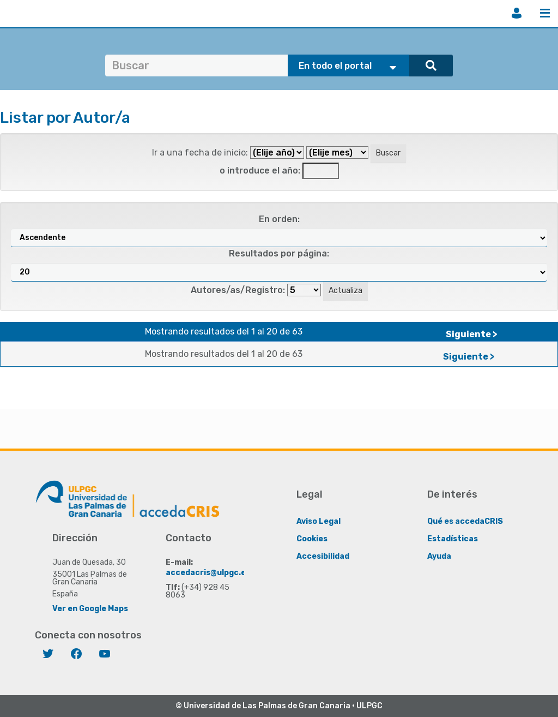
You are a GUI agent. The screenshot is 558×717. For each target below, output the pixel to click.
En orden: (279, 219)
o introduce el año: (260, 170)
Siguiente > (472, 334)
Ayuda (439, 556)
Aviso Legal (318, 521)
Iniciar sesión (516, 13)
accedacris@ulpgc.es (208, 572)
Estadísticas (452, 538)
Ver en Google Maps (90, 608)
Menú (544, 13)
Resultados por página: (279, 253)
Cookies (311, 538)
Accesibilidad (322, 556)
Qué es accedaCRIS (465, 521)
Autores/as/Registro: (238, 290)
